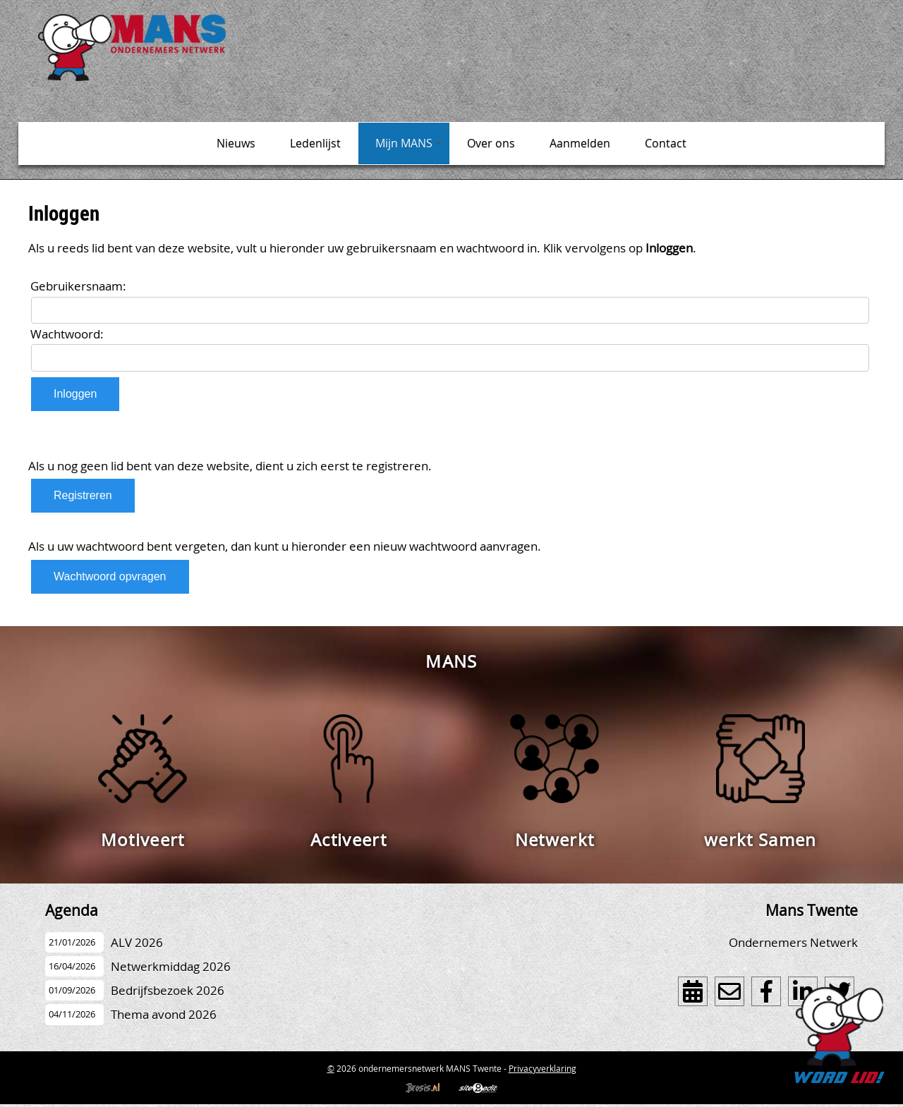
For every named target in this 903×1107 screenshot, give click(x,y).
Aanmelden (580, 143)
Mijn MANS (408, 143)
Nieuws (236, 143)
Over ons (491, 143)
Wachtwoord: (67, 334)
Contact (665, 143)
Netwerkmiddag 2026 (171, 966)
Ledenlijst (315, 143)
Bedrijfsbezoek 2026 (167, 990)
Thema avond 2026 (164, 1014)
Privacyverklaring (542, 1068)
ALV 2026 (137, 942)
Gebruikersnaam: (78, 286)
